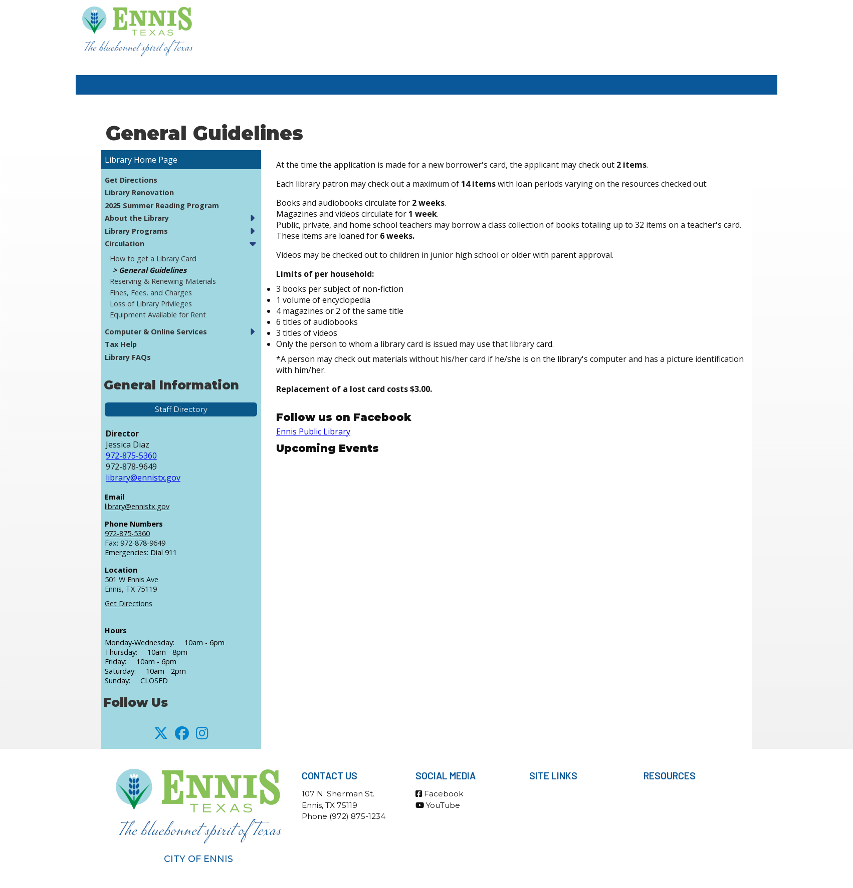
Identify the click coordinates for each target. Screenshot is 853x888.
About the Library (137, 218)
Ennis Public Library (313, 431)
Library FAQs (128, 357)
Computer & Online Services (156, 331)
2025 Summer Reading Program (162, 205)
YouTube (437, 805)
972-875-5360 (131, 455)
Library (118, 159)
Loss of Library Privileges (151, 303)
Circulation (124, 243)
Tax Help (121, 344)
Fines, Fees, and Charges (151, 292)
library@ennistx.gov (143, 477)
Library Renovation (139, 192)
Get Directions (131, 180)
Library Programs (136, 231)
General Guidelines (152, 270)
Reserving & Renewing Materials (163, 281)
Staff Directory (181, 409)
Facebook (439, 793)
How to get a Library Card (153, 258)
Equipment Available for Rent (158, 314)
